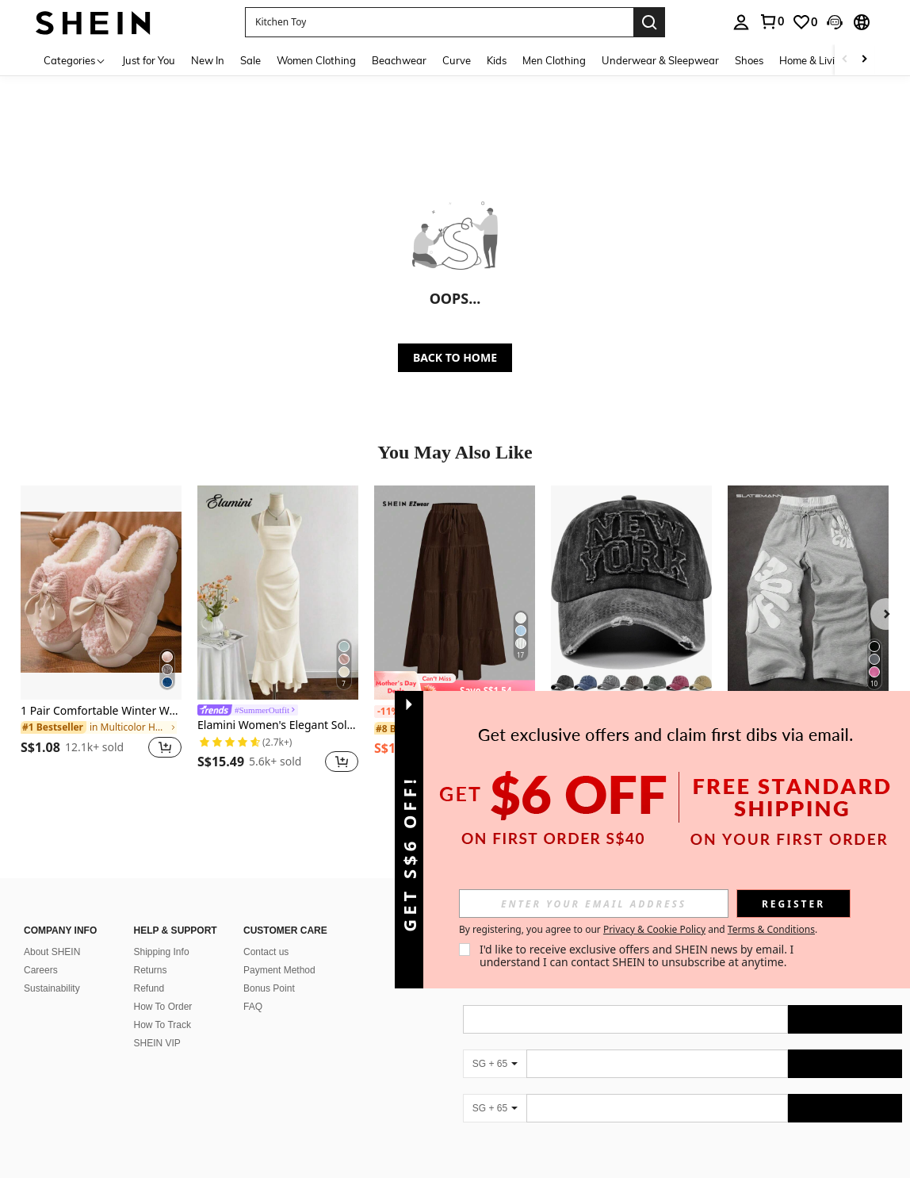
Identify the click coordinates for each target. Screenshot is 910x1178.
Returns (150, 951)
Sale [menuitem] (250, 60)
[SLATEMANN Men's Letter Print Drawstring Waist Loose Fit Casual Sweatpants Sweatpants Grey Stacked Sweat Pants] (808, 592)
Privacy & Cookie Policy (654, 929)
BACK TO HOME (455, 357)
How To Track (162, 1005)
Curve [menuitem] (456, 60)
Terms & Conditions (771, 929)
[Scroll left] (845, 59)
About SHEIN (52, 932)
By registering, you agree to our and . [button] (638, 929)
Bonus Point (269, 969)
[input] (593, 903)
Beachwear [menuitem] (399, 60)
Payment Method (279, 951)
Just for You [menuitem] (148, 60)
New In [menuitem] (207, 60)
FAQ (252, 987)
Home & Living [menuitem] (813, 60)
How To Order (163, 987)
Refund (149, 969)
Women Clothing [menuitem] (316, 60)
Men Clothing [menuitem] (554, 60)
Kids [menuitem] (497, 60)
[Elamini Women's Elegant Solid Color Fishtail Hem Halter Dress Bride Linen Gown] (277, 592)
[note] (454, 685)
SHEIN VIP (157, 1024)
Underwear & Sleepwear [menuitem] (660, 60)
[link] (771, 21)
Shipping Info (161, 932)
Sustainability (52, 969)
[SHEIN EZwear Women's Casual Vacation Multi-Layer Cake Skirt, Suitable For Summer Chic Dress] (454, 592)
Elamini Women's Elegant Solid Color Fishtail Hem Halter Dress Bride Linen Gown (277, 725)
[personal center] (741, 22)
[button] (439, 22)
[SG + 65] (494, 1044)
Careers (41, 951)
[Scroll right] (864, 59)
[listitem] (101, 631)
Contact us (266, 932)
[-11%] (388, 711)
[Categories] (75, 59)
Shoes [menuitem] (749, 60)
